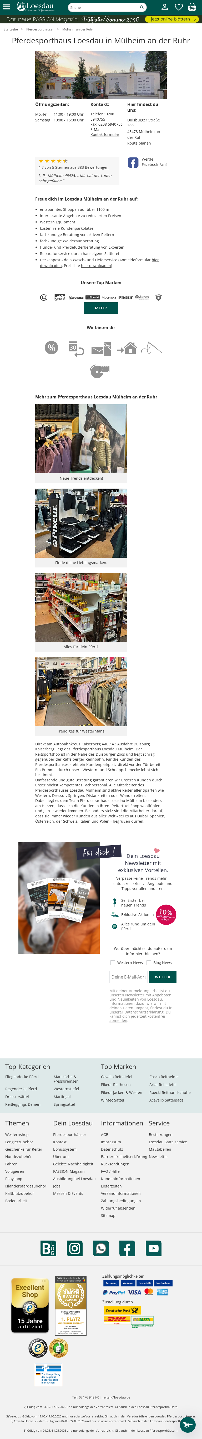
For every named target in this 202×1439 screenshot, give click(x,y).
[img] (192, 9)
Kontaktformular (104, 134)
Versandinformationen (121, 1193)
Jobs (56, 1186)
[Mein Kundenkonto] (165, 10)
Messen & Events (68, 1193)
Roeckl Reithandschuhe (170, 1092)
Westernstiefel (66, 1088)
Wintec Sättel (112, 1100)
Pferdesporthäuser (69, 1134)
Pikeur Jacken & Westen (121, 1092)
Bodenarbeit (16, 1200)
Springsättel (64, 1104)
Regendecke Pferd (21, 1088)
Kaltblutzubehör (19, 1193)
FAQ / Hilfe (110, 1171)
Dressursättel (17, 1096)
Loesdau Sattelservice (168, 1141)
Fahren (11, 1163)
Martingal (62, 1096)
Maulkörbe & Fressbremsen (66, 1078)
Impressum (111, 1141)
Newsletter (158, 1156)
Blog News (162, 962)
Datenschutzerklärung (144, 1012)
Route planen (139, 143)
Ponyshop (13, 1178)
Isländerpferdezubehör (25, 1186)
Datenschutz (112, 1149)
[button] (7, 7)
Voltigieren (14, 1171)
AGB (104, 1134)
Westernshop (17, 1134)
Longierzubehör (19, 1141)
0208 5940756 (110, 124)
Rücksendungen (115, 1163)
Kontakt (60, 1141)
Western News (130, 962)
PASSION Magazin (69, 1171)
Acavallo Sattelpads (166, 1100)
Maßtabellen (160, 1149)
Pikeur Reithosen (116, 1084)
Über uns (61, 1156)
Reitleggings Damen (23, 1104)
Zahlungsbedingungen (121, 1200)
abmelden (118, 1020)
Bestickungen (161, 1134)
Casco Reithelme (164, 1076)
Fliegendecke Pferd (22, 1076)
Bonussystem (65, 1149)
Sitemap (108, 1215)
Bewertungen (93, 167)
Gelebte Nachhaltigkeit (73, 1163)
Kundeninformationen (120, 1178)
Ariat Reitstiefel (162, 1084)
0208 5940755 (102, 116)
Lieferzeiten (111, 1186)
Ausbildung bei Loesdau (74, 1178)
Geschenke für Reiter (23, 1149)
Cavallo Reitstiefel (116, 1076)
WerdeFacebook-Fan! (154, 162)
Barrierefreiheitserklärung (124, 1156)
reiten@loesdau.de (116, 1397)
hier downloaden (96, 265)
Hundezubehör (18, 1156)
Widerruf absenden (118, 1208)
